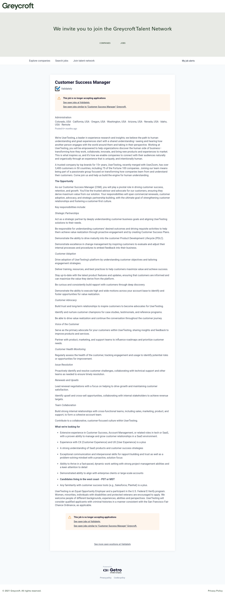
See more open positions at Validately (112, 544)
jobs (61, 60)
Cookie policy (119, 578)
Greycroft (18, 6)
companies (39, 60)
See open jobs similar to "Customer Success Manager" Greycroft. (94, 106)
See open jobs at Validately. (76, 102)
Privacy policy (105, 578)
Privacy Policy (215, 590)
